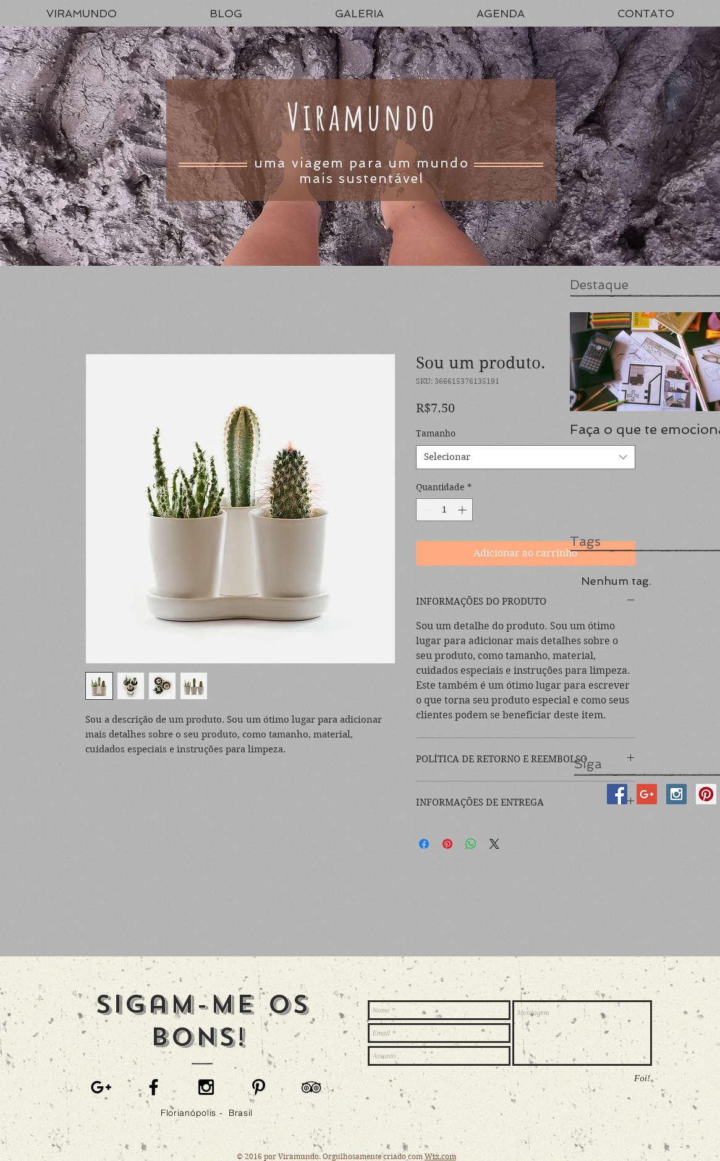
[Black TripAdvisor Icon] (311, 1087)
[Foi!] (642, 1078)
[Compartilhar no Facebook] (424, 843)
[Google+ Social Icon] (647, 794)
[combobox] (525, 457)
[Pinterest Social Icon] (706, 794)
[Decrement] (425, 510)
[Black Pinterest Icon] (258, 1087)
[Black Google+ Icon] (101, 1087)
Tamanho (435, 433)
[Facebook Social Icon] (617, 794)
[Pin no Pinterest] (447, 843)
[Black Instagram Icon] (206, 1087)
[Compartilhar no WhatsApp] (471, 843)
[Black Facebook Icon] (153, 1087)
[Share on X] (494, 843)
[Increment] (463, 510)
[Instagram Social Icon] (676, 794)
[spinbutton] (444, 510)
